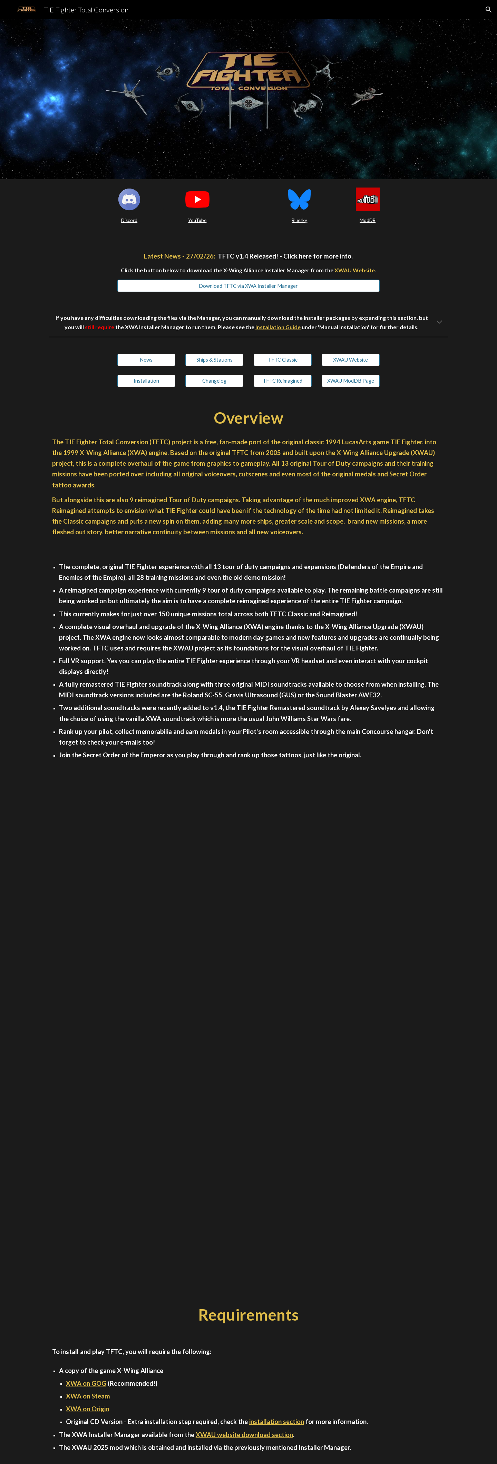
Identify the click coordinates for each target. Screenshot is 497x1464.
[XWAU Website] (350, 359)
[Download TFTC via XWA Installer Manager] (248, 286)
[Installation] (146, 381)
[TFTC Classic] (282, 359)
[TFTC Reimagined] (282, 381)
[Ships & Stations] (214, 359)
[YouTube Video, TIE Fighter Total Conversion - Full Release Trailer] (248, 1170)
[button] (488, 9)
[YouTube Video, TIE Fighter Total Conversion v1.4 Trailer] (248, 908)
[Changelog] (214, 381)
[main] (129, 220)
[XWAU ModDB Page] (350, 381)
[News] (146, 359)
